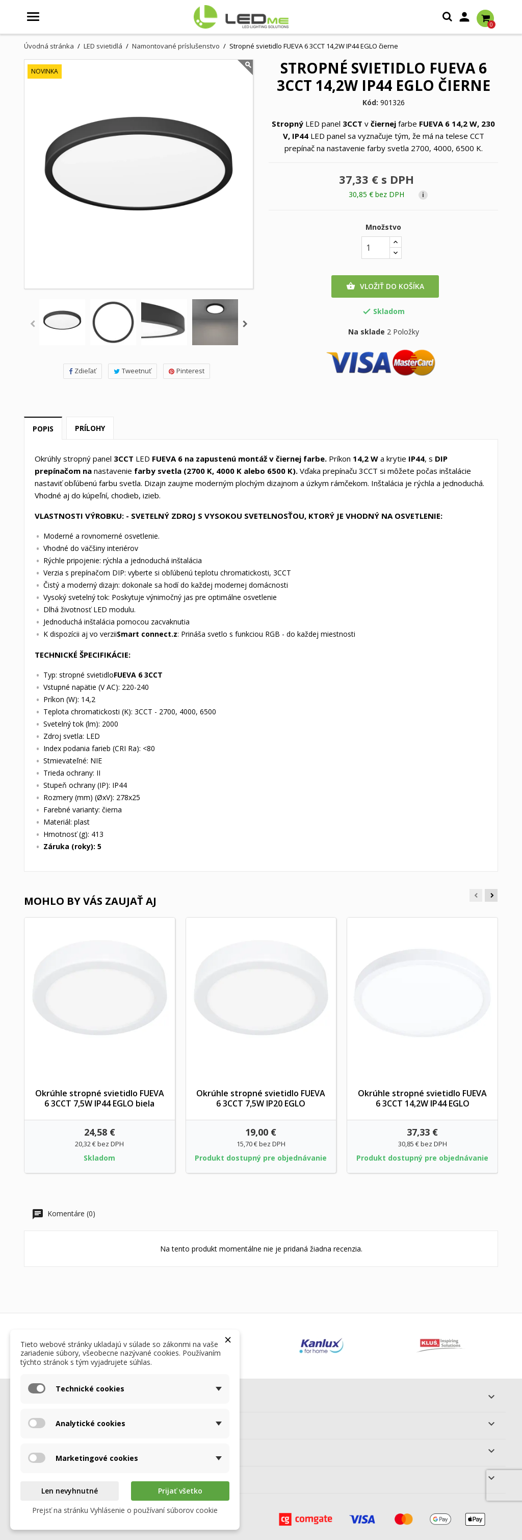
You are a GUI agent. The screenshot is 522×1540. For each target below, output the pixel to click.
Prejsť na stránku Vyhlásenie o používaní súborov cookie (125, 1510)
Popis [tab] (43, 429)
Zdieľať (82, 370)
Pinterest (186, 370)
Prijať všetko (180, 1491)
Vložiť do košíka (385, 286)
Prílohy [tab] (90, 428)
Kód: (370, 102)
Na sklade (366, 331)
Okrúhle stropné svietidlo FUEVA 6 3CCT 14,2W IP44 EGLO (422, 1098)
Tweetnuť (132, 370)
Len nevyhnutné (69, 1491)
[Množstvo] (375, 247)
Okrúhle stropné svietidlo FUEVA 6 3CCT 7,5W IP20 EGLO (260, 1098)
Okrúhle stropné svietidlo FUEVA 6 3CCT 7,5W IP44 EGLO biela (99, 1098)
